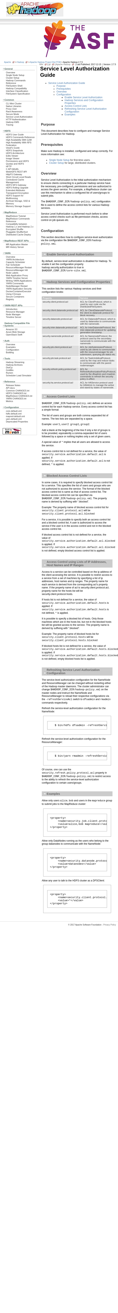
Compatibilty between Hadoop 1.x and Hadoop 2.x (19, 225)
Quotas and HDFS (15, 164)
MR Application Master (17, 244)
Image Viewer (12, 158)
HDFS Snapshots (14, 150)
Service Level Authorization (19, 117)
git (50, 64)
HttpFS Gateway (14, 174)
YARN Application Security (19, 288)
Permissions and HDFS (17, 161)
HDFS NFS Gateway (16, 185)
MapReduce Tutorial (16, 216)
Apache (7, 62)
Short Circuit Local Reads (18, 177)
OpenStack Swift (14, 334)
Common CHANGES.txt (17, 390)
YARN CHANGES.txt (16, 398)
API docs (10, 388)
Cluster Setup (12, 78)
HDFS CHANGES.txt (16, 393)
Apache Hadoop (63, 64)
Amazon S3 (11, 329)
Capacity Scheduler (15, 262)
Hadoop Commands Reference (15, 81)
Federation (11, 145)
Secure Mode (12, 114)
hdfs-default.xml (13, 413)
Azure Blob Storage (15, 332)
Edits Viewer (12, 156)
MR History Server (15, 247)
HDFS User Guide (15, 134)
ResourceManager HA (17, 270)
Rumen (9, 373)
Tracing (9, 125)
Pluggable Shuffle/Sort (17, 232)
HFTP (9, 166)
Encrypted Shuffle (14, 229)
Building (10, 352)
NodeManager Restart (17, 286)
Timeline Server (13, 317)
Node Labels (12, 273)
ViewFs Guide (13, 148)
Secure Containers (15, 296)
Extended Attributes (15, 190)
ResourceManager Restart (19, 267)
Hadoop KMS (12, 122)
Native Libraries (13, 106)
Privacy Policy (109, 933)
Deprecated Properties (17, 421)
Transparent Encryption (17, 193)
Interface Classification (17, 91)
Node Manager (13, 314)
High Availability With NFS (18, 142)
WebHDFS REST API (16, 171)
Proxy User (11, 109)
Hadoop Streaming (15, 362)
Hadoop (20, 62)
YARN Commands (15, 283)
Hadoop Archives (14, 365)
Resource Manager (15, 312)
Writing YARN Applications (19, 281)
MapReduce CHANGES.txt (19, 396)
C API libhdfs (12, 169)
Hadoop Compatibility (16, 88)
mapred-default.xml (15, 416)
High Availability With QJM (19, 140)
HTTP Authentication (16, 119)
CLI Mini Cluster (14, 103)
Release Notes (13, 385)
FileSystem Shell (14, 86)
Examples (11, 347)
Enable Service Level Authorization (83, 97)
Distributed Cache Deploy (18, 234)
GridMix (9, 370)
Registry (10, 299)
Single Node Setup (15, 75)
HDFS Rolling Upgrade (17, 187)
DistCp (9, 367)
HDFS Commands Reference (20, 137)
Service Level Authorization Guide (66, 83)
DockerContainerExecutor (18, 291)
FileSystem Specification (18, 93)
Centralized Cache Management (15, 181)
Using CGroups (13, 294)
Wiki (41, 64)
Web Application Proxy (17, 275)
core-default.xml (14, 411)
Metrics (9, 401)
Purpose (61, 86)
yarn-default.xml (14, 419)
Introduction (12, 309)
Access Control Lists (76, 106)
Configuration (12, 350)
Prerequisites (63, 88)
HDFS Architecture (15, 153)
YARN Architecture (15, 259)
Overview (10, 72)
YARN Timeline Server (17, 278)
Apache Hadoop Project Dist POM (45, 62)
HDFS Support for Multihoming (14, 196)
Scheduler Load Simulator (18, 375)
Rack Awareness (14, 111)
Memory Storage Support (18, 206)
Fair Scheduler (13, 265)
